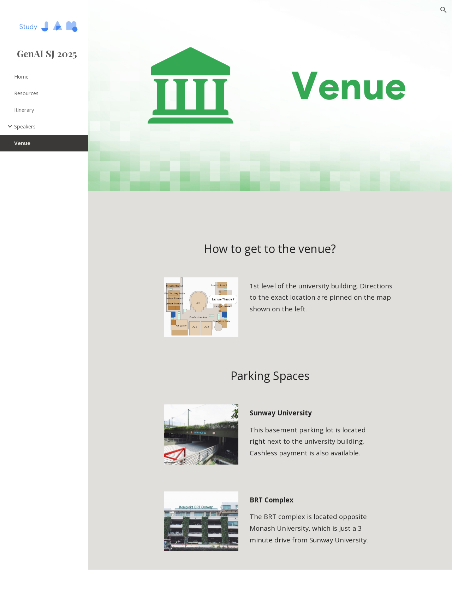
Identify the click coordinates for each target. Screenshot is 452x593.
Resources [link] (26, 93)
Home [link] (21, 76)
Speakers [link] (25, 126)
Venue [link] (22, 142)
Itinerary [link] (24, 109)
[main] (270, 248)
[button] (443, 9)
